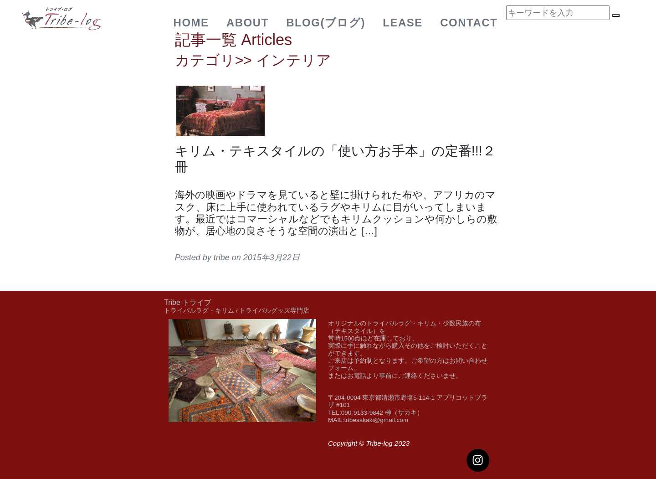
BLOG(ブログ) (325, 22)
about (247, 22)
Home (191, 22)
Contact (468, 22)
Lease (403, 22)
